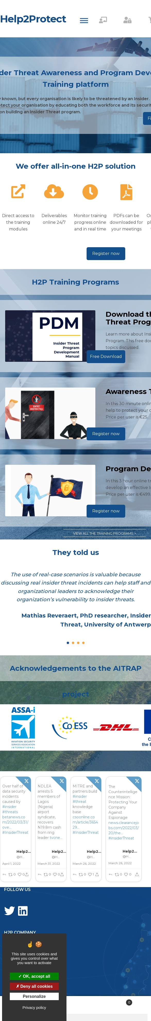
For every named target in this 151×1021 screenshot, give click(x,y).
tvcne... (56, 837)
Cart (117, 1001)
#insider (9, 806)
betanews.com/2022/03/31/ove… (15, 822)
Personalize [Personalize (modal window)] (34, 996)
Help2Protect (33, 19)
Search (75, 1005)
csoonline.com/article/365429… (85, 822)
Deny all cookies (34, 986)
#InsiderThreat (15, 832)
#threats (10, 812)
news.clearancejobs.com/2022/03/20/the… (123, 827)
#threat (80, 801)
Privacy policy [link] (34, 1007)
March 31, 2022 (49, 863)
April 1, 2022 (11, 863)
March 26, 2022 (84, 863)
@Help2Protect (20, 857)
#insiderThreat (121, 838)
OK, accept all (34, 976)
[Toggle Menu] (84, 20)
